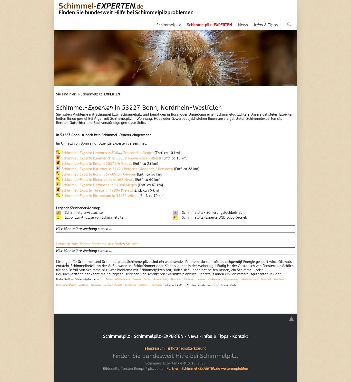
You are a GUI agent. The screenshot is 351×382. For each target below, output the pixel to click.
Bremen (175, 279)
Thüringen (156, 284)
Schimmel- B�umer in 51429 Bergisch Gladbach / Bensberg (113, 169)
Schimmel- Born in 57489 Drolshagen (95, 174)
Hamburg (188, 279)
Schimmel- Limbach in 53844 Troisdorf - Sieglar (103, 153)
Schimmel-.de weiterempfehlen (215, 368)
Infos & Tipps (216, 336)
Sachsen (95, 284)
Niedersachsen (250, 279)
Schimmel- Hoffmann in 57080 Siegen (95, 185)
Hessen (200, 279)
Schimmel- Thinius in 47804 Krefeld (93, 190)
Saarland (83, 284)
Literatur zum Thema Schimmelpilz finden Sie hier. (96, 244)
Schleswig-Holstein (136, 284)
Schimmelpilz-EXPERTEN (100, 94)
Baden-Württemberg (118, 279)
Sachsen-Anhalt (113, 284)
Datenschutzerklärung (188, 348)
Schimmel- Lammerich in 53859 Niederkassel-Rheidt (107, 158)
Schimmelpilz (115, 336)
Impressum (156, 348)
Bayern (137, 279)
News (193, 336)
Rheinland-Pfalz (65, 284)
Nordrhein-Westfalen (273, 279)
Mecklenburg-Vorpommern (222, 279)
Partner (172, 368)
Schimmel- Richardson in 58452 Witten (96, 196)
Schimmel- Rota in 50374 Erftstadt (93, 164)
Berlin (147, 279)
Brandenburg (160, 279)
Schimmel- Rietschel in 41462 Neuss (94, 180)
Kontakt (241, 336)
